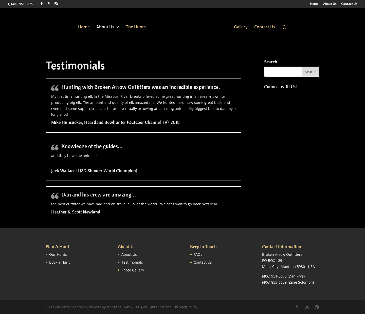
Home (314, 4)
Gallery (241, 27)
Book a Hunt (59, 262)
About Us (330, 4)
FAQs (198, 254)
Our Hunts (58, 254)
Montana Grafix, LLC (123, 307)
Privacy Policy (186, 307)
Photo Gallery (132, 270)
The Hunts (136, 27)
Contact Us (349, 4)
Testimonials (132, 262)
